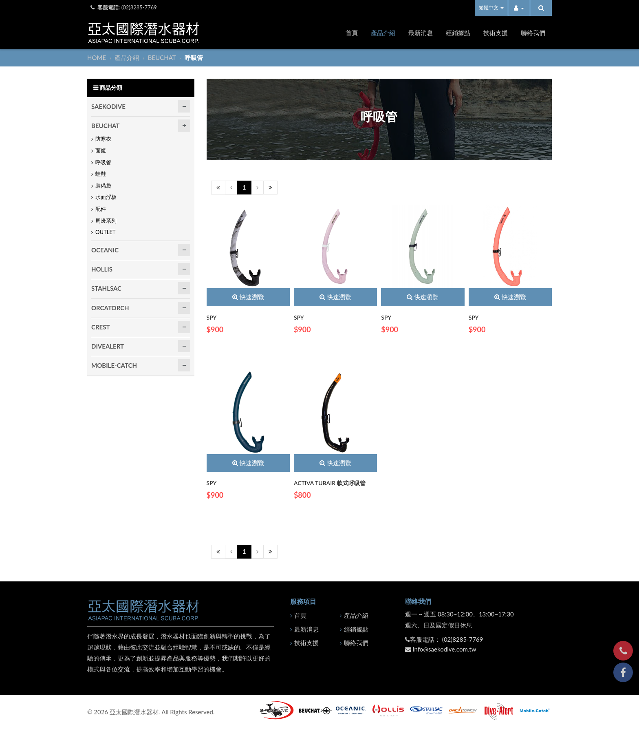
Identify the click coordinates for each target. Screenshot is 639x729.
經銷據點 (458, 32)
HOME (97, 57)
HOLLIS (101, 269)
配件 (100, 208)
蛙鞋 (100, 173)
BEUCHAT (162, 57)
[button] (519, 8)
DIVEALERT (107, 346)
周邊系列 (106, 220)
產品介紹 (383, 32)
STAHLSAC (106, 288)
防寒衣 (103, 138)
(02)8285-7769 (139, 7)
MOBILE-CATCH (114, 365)
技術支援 (495, 32)
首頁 (352, 32)
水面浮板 (106, 197)
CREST (100, 327)
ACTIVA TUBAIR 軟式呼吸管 (330, 482)
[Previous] (218, 187)
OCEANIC (105, 250)
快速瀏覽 (248, 296)
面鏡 (100, 150)
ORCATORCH (110, 307)
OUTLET (105, 232)
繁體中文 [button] (491, 7)
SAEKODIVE (108, 106)
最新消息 (420, 32)
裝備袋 (103, 185)
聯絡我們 (533, 32)
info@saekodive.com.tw (444, 649)
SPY (212, 317)
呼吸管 (103, 162)
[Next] (257, 187)
